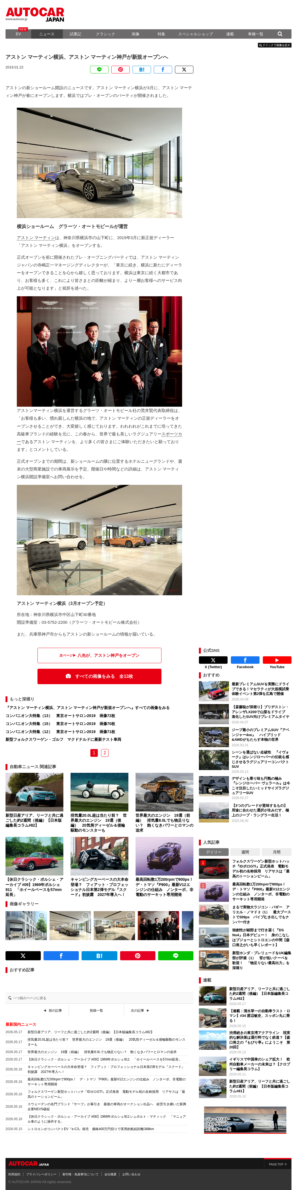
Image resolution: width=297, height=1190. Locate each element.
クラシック (105, 34)
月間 (276, 852)
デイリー (214, 852)
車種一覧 (255, 34)
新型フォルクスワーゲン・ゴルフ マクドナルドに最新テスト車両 (63, 739)
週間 (245, 852)
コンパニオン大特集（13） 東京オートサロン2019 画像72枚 (60, 715)
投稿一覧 (96, 1010)
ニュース (47, 34)
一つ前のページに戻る (29, 998)
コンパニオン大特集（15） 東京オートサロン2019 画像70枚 (60, 723)
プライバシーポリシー (41, 1174)
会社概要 (110, 1174)
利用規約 (14, 1174)
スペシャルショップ (195, 34)
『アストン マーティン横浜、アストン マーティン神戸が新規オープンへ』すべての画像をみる (88, 707)
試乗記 (75, 34)
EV (18, 34)
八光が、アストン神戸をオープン (108, 655)
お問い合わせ (131, 1174)
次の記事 (137, 1010)
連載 (230, 34)
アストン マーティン (36, 237)
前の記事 (55, 1010)
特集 (161, 34)
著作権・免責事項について (80, 1174)
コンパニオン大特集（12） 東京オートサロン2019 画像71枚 (60, 731)
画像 (135, 34)
